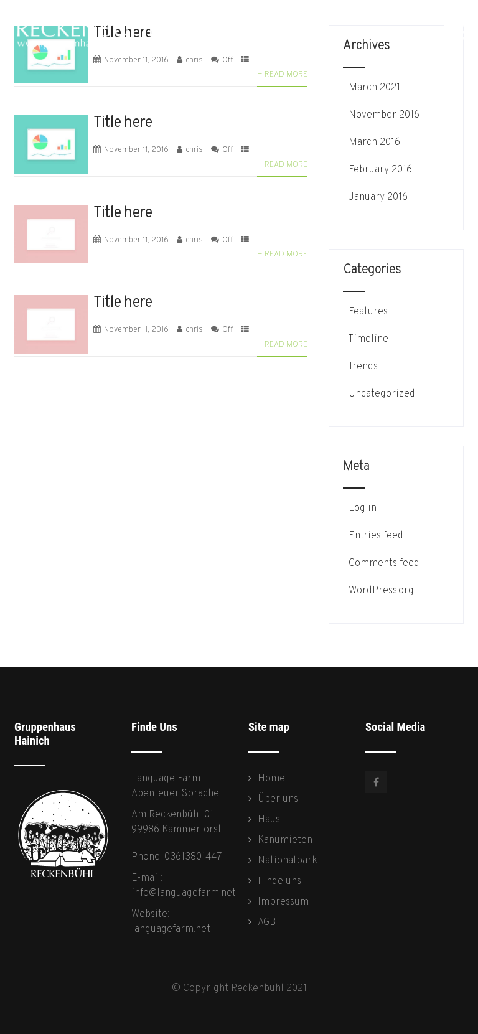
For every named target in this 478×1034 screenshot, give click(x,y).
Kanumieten (285, 840)
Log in (361, 508)
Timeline (367, 339)
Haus (269, 820)
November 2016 (384, 115)
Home (271, 779)
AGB (267, 922)
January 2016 (378, 197)
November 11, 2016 (136, 150)
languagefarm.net (170, 929)
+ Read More (282, 75)
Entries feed (374, 536)
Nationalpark (287, 861)
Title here (122, 123)
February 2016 (380, 170)
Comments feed (382, 563)
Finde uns (279, 881)
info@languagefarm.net (183, 893)
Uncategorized (380, 394)
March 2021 (374, 88)
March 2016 (374, 142)
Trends (362, 366)
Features (367, 312)
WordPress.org (380, 591)
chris (194, 150)
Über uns (278, 799)
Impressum (283, 902)
